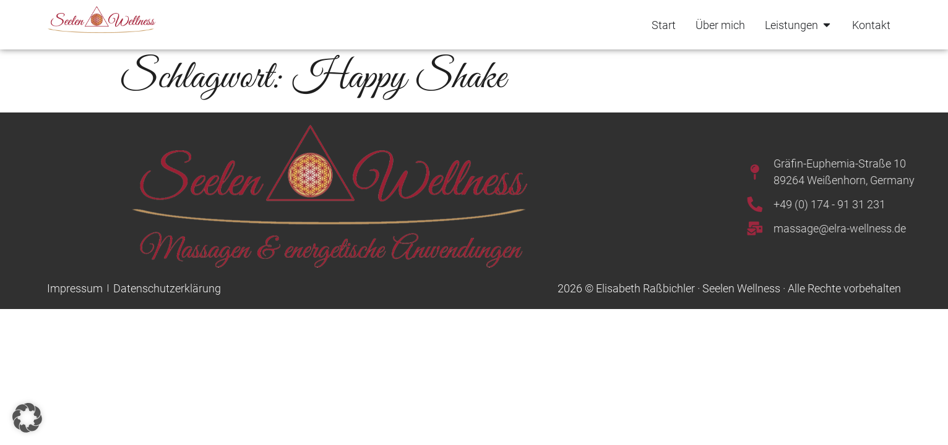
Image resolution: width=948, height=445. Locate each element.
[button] (27, 418)
